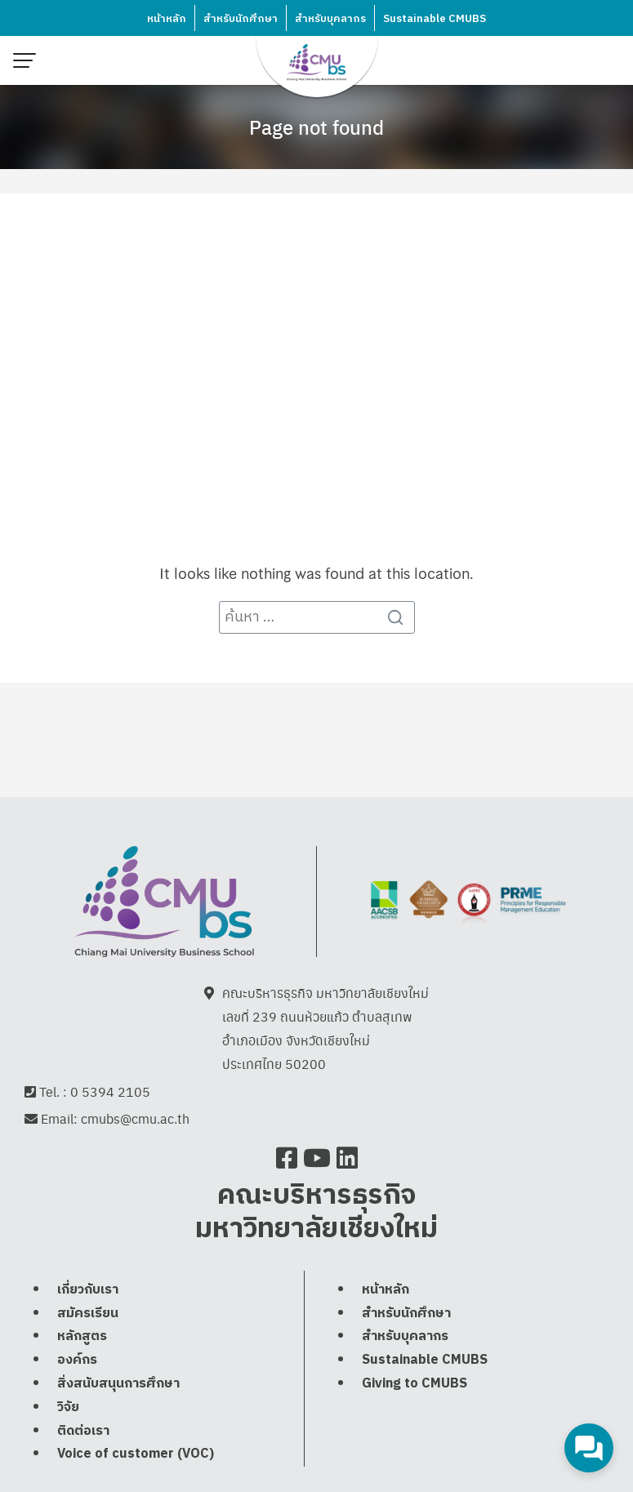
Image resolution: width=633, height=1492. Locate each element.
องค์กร (77, 1360)
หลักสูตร (82, 1337)
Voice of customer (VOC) (135, 1455)
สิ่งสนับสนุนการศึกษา (118, 1384)
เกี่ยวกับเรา (87, 1290)
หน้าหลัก (166, 19)
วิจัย (68, 1407)
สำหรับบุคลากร (330, 19)
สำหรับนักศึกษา (240, 19)
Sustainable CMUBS (434, 19)
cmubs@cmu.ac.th (135, 1119)
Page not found (316, 126)
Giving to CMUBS (414, 1384)
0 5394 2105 (110, 1091)
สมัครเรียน (87, 1314)
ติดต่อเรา (83, 1431)
